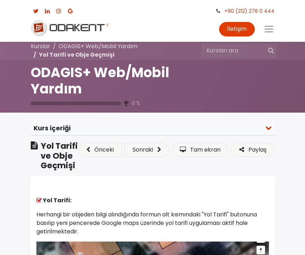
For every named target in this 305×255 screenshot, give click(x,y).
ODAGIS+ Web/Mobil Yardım (100, 80)
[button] (100, 150)
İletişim (237, 29)
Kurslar (40, 46)
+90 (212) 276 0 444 (249, 11)
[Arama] (268, 51)
